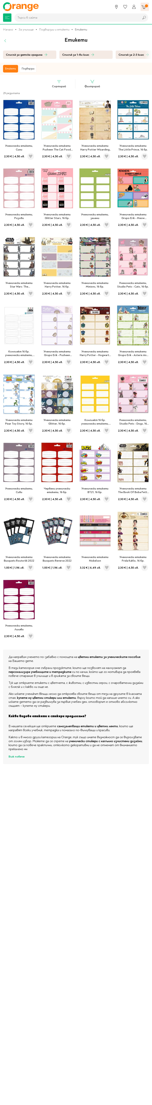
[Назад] (5, 40)
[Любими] (125, 7)
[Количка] (145, 7)
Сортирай (59, 83)
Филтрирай (92, 83)
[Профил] (134, 7)
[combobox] (76, 17)
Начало (8, 29)
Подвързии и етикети (54, 29)
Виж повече (17, 756)
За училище (26, 29)
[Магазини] (116, 7)
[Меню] (7, 17)
